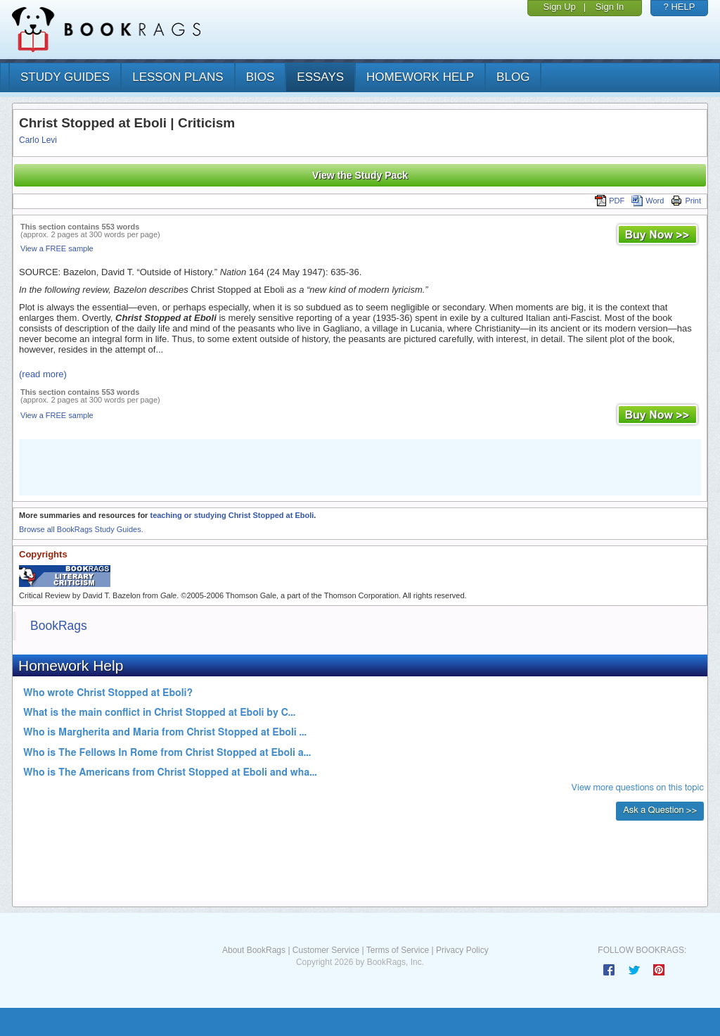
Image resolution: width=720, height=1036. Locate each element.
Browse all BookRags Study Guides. (81, 529)
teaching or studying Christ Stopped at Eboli (232, 515)
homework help (420, 77)
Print (686, 200)
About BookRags (253, 950)
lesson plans (177, 77)
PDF (609, 200)
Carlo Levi (38, 140)
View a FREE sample (57, 248)
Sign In (610, 6)
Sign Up (560, 6)
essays (320, 77)
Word (647, 200)
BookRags (58, 626)
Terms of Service (397, 950)
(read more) (43, 374)
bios (260, 77)
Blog (512, 77)
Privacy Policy (462, 950)
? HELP (679, 6)
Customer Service (325, 950)
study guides (65, 77)
